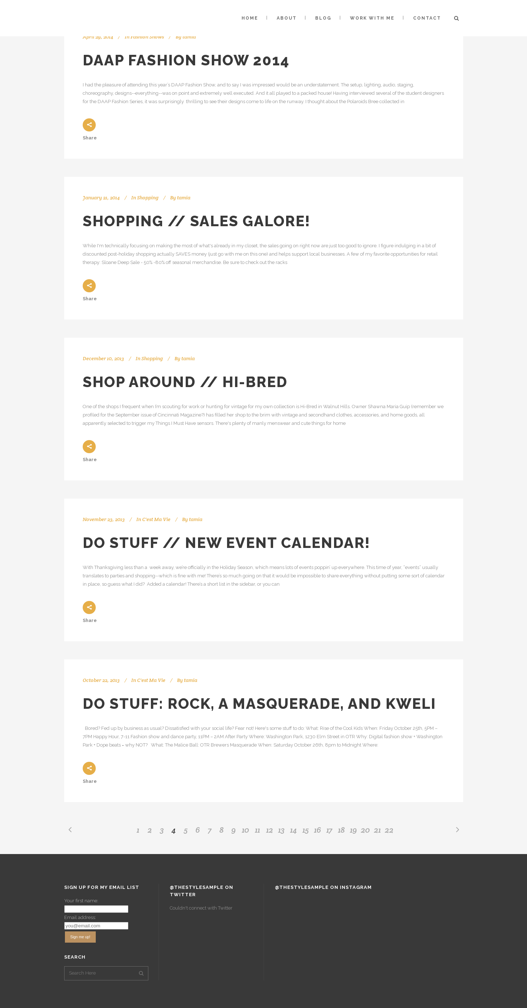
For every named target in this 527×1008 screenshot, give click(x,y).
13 (281, 830)
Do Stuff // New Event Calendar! (226, 542)
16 (317, 830)
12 (269, 830)
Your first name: (81, 900)
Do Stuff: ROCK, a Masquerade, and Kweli (259, 703)
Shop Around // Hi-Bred (185, 381)
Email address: (80, 917)
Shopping (147, 197)
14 (293, 830)
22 (389, 830)
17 (329, 830)
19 (353, 830)
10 (245, 830)
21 (377, 830)
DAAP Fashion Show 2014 (186, 60)
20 (365, 830)
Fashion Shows (147, 36)
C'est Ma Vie (156, 519)
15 (305, 830)
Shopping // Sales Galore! (196, 220)
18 (341, 830)
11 (257, 830)
